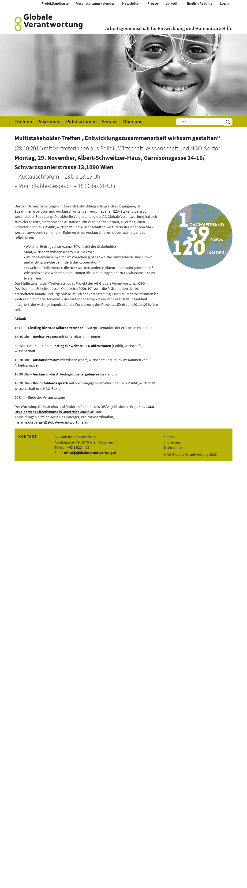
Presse (152, 3)
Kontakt (169, 436)
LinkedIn (172, 3)
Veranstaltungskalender (95, 3)
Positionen (49, 122)
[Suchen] (228, 121)
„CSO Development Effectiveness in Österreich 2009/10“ (84, 409)
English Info (172, 447)
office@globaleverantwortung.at (90, 452)
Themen (23, 122)
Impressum (172, 442)
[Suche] (200, 121)
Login (224, 3)
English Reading (199, 3)
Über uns (132, 122)
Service (110, 122)
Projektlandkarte (55, 3)
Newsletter (131, 3)
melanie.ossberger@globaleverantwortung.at (51, 422)
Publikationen (81, 122)
